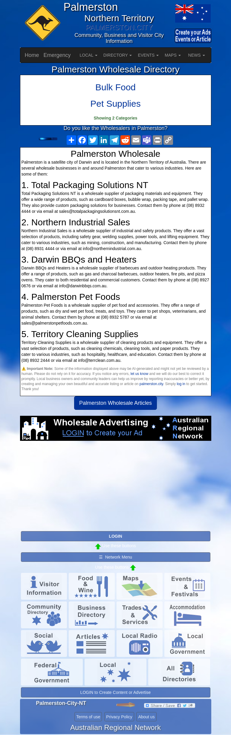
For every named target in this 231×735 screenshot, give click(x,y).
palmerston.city (151, 384)
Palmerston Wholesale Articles (115, 403)
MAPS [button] (173, 55)
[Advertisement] (115, 488)
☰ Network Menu (115, 557)
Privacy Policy (119, 716)
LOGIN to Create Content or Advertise (115, 692)
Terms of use (88, 716)
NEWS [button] (196, 55)
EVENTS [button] (148, 55)
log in (181, 384)
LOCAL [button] (88, 55)
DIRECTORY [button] (117, 55)
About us (146, 716)
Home (32, 55)
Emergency (57, 55)
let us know (139, 374)
